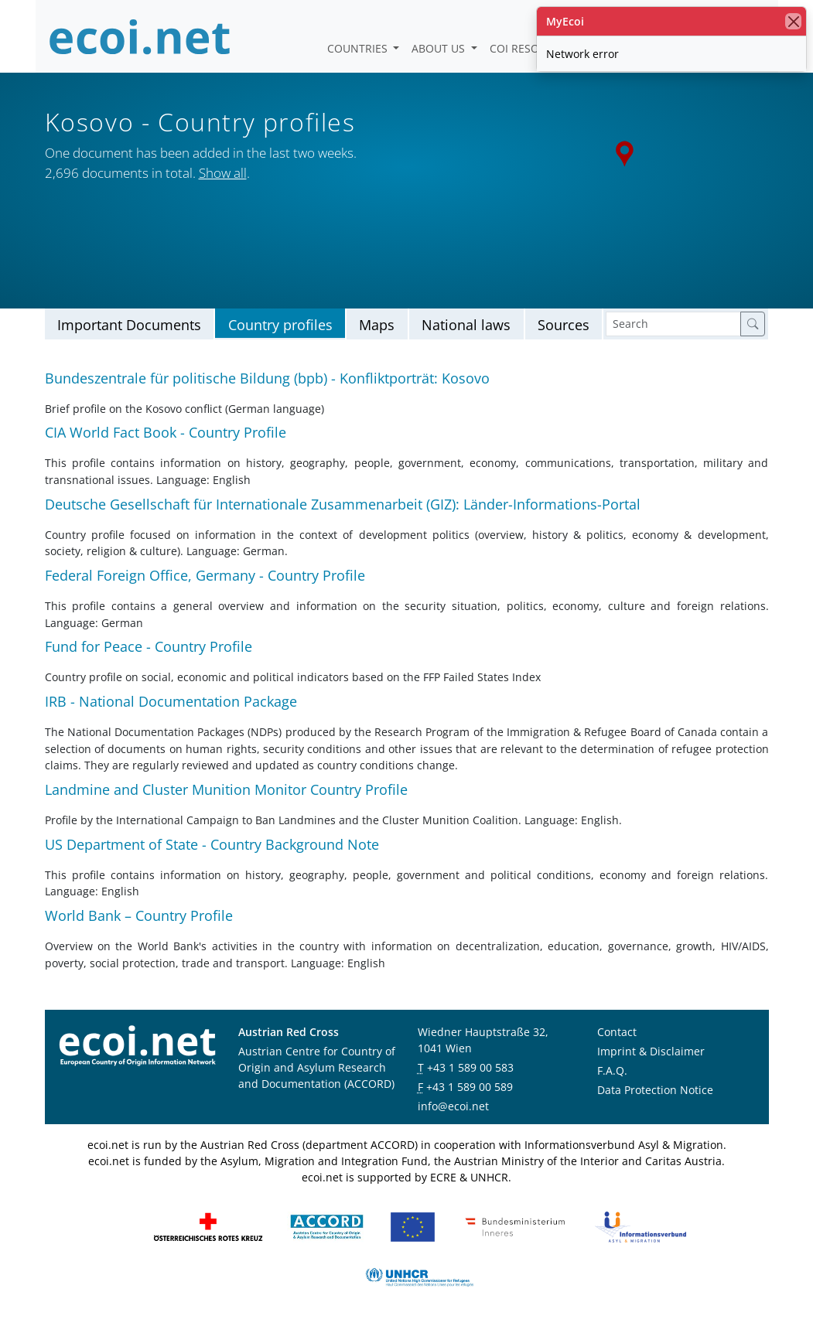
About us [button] (440, 48)
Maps (377, 324)
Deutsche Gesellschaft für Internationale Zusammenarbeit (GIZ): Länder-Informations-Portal (342, 504)
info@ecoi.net (453, 1106)
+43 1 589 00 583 (470, 1067)
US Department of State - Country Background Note (212, 844)
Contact (617, 1031)
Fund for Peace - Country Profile (148, 646)
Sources (563, 324)
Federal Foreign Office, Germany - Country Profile (205, 575)
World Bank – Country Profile (139, 915)
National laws (466, 324)
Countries (359, 48)
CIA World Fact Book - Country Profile (165, 432)
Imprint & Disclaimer (651, 1051)
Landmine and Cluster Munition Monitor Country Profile (226, 789)
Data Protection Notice (655, 1089)
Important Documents (129, 324)
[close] (793, 21)
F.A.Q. (612, 1070)
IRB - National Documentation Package (171, 701)
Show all (223, 173)
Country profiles (280, 324)
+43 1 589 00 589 (469, 1086)
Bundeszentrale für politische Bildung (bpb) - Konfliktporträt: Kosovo (267, 378)
